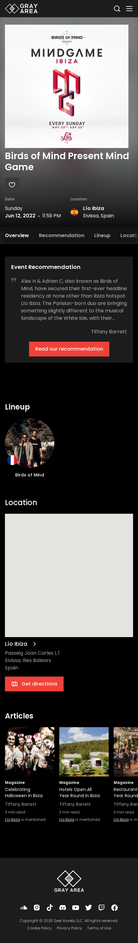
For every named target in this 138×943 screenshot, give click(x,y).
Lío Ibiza (93, 208)
